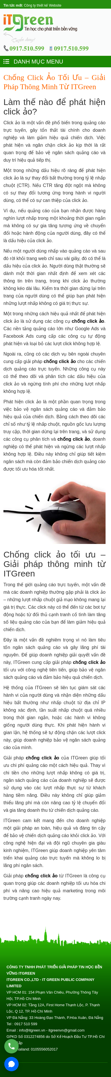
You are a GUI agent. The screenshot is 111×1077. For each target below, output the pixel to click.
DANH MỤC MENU (33, 61)
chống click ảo (88, 321)
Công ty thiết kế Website (42, 5)
